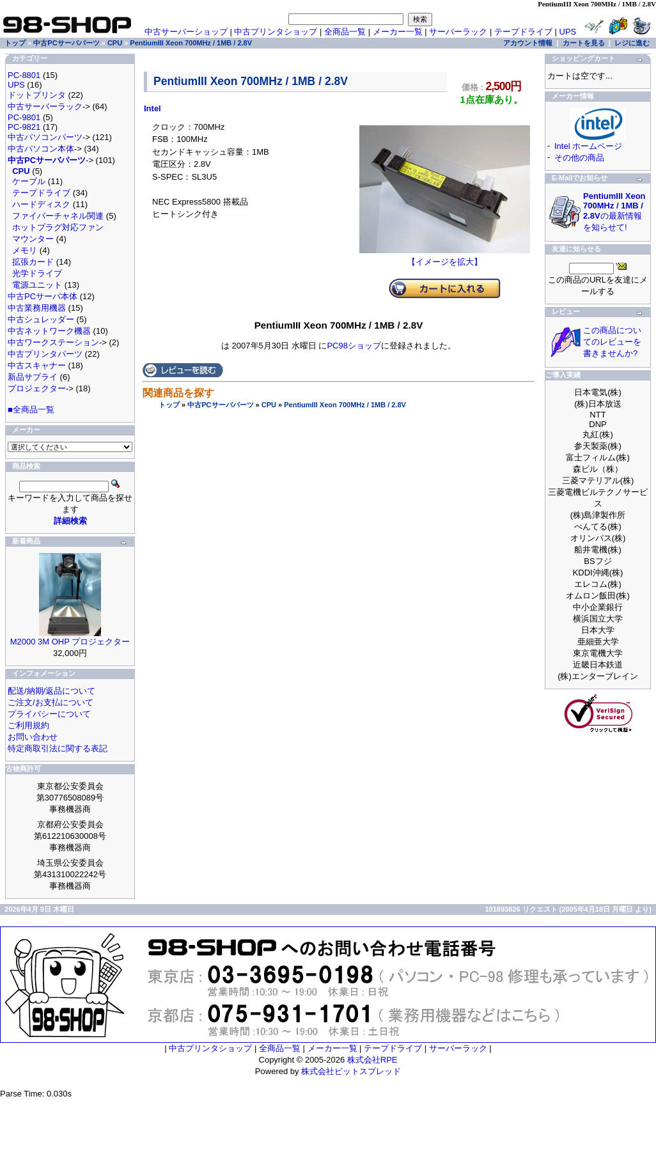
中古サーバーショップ (186, 31)
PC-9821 (24, 127)
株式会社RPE (372, 1060)
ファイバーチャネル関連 (58, 216)
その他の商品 (579, 157)
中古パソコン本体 (41, 148)
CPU (269, 405)
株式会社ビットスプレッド (351, 1071)
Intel (152, 108)
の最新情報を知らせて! (614, 211)
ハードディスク (41, 204)
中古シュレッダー (41, 319)
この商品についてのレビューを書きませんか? (612, 341)
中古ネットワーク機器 (49, 331)
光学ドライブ (37, 273)
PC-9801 (24, 117)
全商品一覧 (345, 31)
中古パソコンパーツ (45, 137)
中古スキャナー (37, 365)
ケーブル (28, 181)
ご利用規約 (28, 725)
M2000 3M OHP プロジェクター (70, 641)
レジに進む (632, 43)
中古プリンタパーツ (45, 354)
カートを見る (584, 43)
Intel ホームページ (588, 146)
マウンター (33, 239)
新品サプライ (33, 377)
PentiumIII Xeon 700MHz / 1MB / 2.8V (345, 405)
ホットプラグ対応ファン (58, 227)
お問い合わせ (33, 737)
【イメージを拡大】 (444, 258)
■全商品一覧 (31, 409)
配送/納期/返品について (51, 691)
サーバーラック (458, 31)
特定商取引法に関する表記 (57, 748)
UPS (568, 31)
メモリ (24, 250)
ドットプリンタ (37, 95)
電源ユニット (37, 285)
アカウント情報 (527, 43)
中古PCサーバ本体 (42, 296)
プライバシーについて (49, 714)
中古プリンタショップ (275, 31)
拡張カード (33, 262)
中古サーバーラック (45, 106)
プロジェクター (37, 388)
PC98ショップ (354, 345)
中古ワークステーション (53, 342)
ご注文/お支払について (50, 702)
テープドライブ (523, 31)
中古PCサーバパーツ (220, 405)
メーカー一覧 (398, 31)
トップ (169, 405)
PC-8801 (24, 75)
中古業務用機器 (37, 308)
